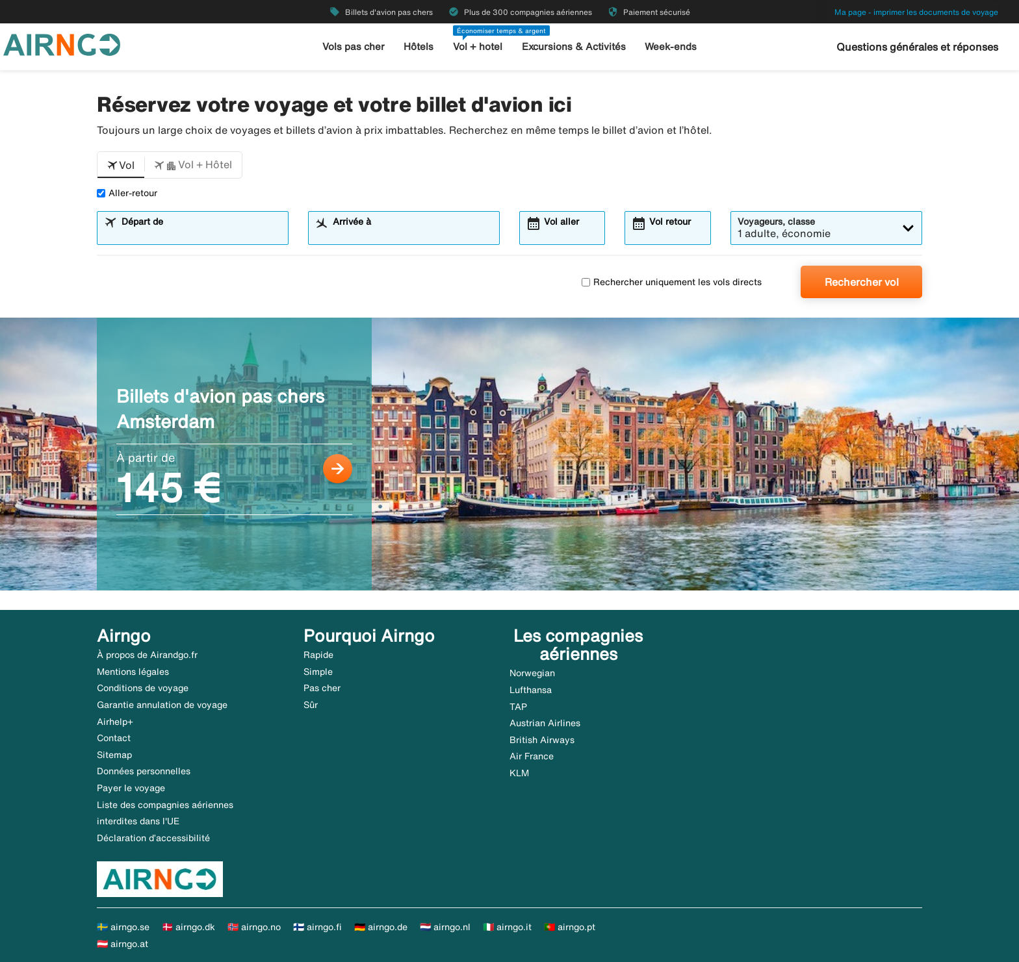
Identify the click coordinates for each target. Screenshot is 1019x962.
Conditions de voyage (142, 687)
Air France (532, 756)
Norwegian (532, 672)
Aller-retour (127, 192)
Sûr (310, 704)
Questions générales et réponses (917, 47)
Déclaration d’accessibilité (153, 837)
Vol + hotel (477, 46)
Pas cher (322, 687)
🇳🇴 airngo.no (254, 926)
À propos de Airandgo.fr (147, 654)
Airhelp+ (115, 721)
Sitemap (114, 754)
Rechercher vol (862, 282)
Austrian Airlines (545, 723)
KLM (519, 773)
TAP (518, 706)
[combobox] (200, 234)
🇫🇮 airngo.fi (317, 926)
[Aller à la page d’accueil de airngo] (61, 43)
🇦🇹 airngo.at (122, 943)
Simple (318, 671)
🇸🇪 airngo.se (123, 926)
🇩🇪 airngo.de (380, 926)
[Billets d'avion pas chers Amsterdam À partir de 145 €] (509, 454)
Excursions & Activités (574, 46)
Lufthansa (531, 689)
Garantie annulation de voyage (162, 704)
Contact (114, 737)
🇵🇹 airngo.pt (569, 926)
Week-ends (671, 46)
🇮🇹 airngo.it (507, 926)
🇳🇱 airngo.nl (445, 926)
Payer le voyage (131, 787)
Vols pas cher (353, 46)
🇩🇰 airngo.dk (188, 926)
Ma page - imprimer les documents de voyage (916, 12)
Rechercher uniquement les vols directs (672, 281)
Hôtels (418, 46)
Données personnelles (143, 771)
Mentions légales (133, 671)
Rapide (318, 654)
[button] (120, 165)
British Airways (542, 739)
